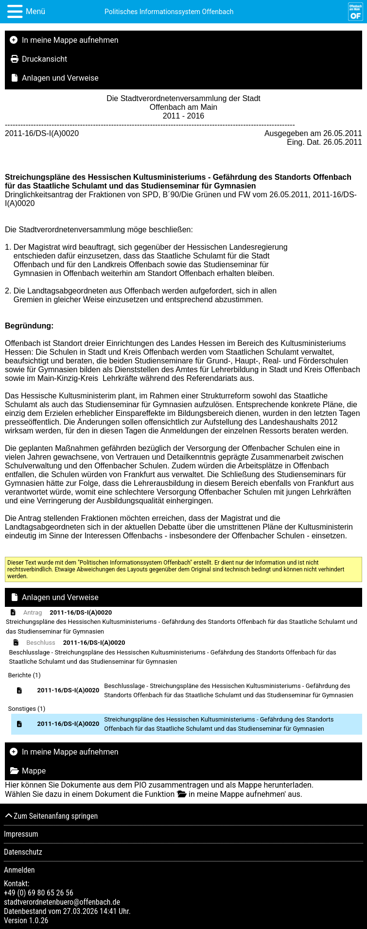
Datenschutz (23, 852)
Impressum (21, 834)
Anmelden (19, 870)
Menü (35, 11)
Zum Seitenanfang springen (51, 816)
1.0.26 (38, 920)
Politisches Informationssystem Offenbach (169, 12)
